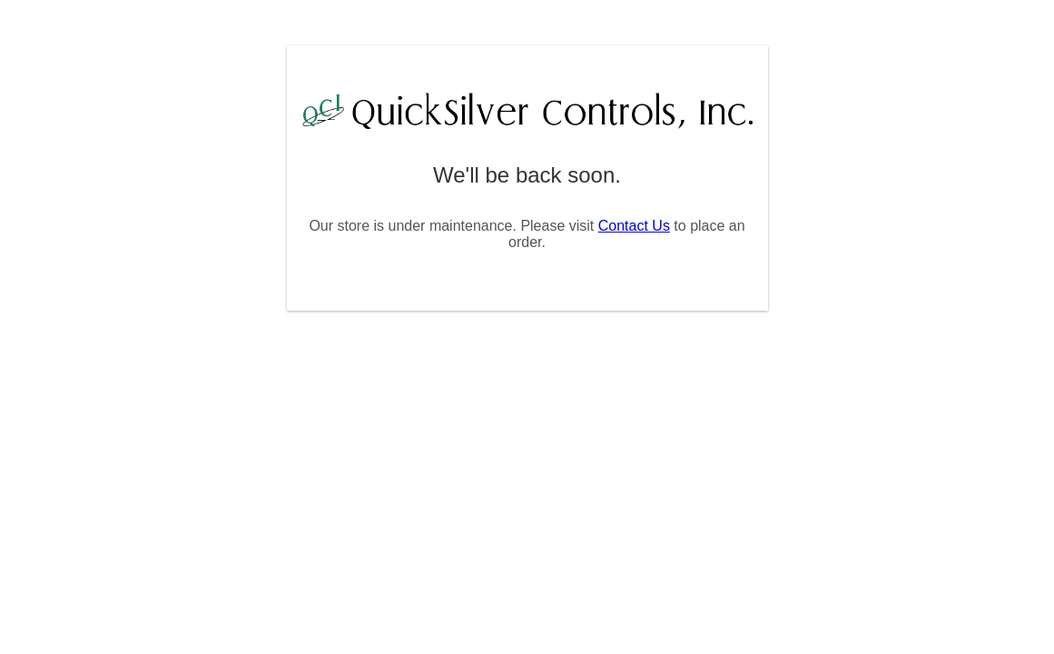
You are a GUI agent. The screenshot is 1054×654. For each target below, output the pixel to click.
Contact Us (634, 225)
